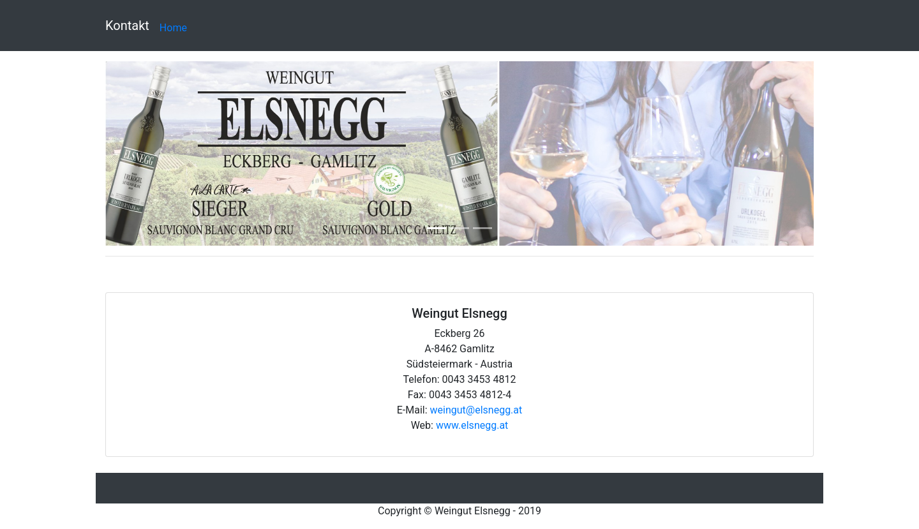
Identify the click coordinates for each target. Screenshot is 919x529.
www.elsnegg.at (472, 425)
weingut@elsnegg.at (476, 410)
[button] (158, 153)
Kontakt (127, 25)
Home (173, 28)
